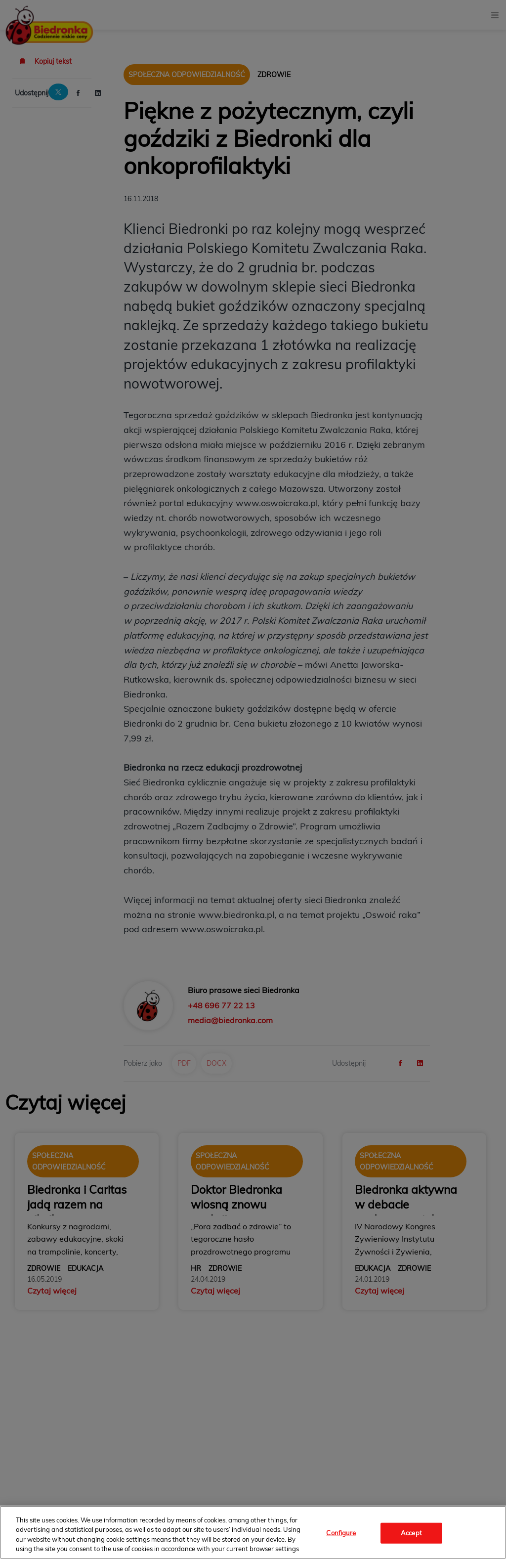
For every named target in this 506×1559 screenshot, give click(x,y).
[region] (253, 1532)
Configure (341, 1533)
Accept (411, 1533)
